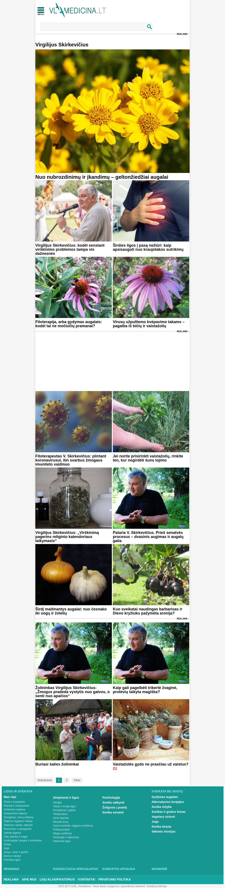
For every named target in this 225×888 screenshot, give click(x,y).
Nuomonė (159, 869)
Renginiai (11, 869)
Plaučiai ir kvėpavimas (16, 805)
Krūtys (7, 844)
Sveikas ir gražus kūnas (169, 811)
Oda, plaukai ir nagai (15, 836)
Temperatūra (60, 814)
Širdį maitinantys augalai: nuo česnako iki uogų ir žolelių (71, 611)
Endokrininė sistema (15, 813)
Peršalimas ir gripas (64, 810)
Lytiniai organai (12, 832)
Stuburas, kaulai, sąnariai (18, 825)
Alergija (57, 802)
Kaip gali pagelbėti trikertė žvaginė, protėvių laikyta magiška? (145, 690)
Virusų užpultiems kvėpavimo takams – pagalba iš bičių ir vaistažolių (148, 324)
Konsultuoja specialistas (75, 869)
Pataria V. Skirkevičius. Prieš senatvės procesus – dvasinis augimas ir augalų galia (148, 536)
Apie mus (29, 879)
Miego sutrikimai (62, 833)
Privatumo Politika (114, 879)
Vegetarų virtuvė (163, 816)
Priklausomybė (61, 829)
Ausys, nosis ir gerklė (16, 852)
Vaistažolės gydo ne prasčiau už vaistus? (150, 764)
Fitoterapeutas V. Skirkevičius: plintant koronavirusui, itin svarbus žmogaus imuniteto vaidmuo (70, 460)
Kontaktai (86, 879)
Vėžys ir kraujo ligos (64, 806)
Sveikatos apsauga (118, 869)
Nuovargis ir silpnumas (66, 837)
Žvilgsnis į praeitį (114, 807)
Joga (155, 821)
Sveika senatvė (113, 812)
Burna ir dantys (12, 855)
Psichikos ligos (12, 859)
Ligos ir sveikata (18, 791)
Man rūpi (10, 797)
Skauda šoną (60, 821)
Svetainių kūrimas (157, 886)
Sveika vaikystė (113, 802)
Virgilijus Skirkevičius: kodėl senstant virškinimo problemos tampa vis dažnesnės (70, 249)
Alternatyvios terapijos (168, 802)
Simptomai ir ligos (66, 797)
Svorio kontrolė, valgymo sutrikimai (73, 825)
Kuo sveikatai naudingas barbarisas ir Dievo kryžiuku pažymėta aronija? (147, 611)
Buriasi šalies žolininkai (57, 764)
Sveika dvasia (161, 826)
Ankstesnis (45, 780)
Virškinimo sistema (14, 809)
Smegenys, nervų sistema (18, 817)
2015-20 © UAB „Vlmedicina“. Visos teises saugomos (88, 886)
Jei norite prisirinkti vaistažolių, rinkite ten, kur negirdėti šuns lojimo (148, 458)
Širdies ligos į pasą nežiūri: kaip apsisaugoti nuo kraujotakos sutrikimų (148, 247)
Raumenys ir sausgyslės (18, 828)
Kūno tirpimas (61, 817)
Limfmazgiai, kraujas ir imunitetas (23, 840)
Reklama (182, 34)
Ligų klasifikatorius (57, 879)
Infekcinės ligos (62, 841)
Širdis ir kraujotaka (14, 801)
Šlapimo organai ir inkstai (18, 821)
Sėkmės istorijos (164, 831)
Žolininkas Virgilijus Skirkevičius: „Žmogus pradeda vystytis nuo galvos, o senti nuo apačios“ (72, 692)
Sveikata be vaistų (167, 791)
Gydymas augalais (165, 797)
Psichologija (111, 797)
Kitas (77, 780)
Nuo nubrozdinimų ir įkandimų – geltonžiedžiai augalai (101, 177)
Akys (6, 848)
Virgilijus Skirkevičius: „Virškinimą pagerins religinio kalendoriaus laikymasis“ (67, 536)
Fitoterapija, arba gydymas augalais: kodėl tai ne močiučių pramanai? (68, 324)
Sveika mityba (162, 807)
